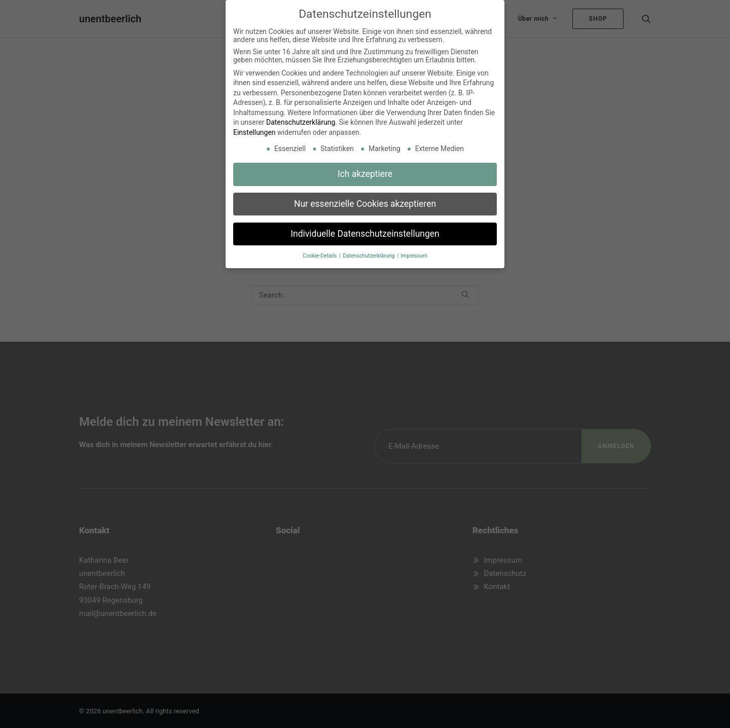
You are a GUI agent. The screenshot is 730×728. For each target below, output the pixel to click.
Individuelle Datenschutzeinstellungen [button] (364, 231)
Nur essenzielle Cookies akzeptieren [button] (365, 201)
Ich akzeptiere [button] (365, 171)
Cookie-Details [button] (320, 252)
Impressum (413, 252)
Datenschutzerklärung (300, 120)
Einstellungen (254, 130)
